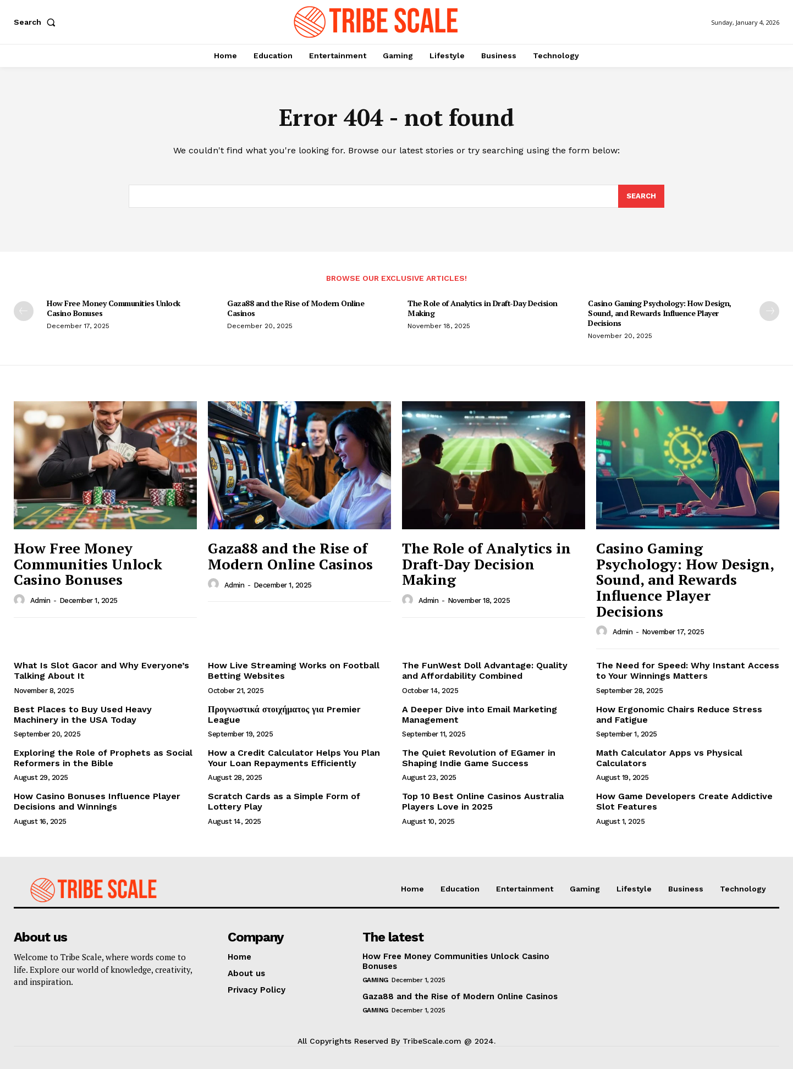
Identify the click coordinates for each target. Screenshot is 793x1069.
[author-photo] (21, 600)
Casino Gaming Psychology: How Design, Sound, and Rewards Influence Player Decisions (659, 313)
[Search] (641, 196)
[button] (37, 22)
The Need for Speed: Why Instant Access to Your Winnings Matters (687, 670)
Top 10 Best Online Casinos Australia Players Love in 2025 (483, 801)
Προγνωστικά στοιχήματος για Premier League (284, 714)
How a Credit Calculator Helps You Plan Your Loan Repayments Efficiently (294, 757)
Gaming (375, 980)
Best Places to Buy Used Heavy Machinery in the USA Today (83, 714)
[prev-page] (24, 311)
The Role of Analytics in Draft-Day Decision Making (482, 308)
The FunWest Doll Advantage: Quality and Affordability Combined (485, 670)
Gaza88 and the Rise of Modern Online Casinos (295, 308)
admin (40, 600)
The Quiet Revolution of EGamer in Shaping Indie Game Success (478, 757)
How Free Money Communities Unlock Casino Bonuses (113, 308)
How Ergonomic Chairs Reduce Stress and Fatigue (679, 714)
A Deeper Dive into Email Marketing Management (479, 714)
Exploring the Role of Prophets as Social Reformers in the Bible (103, 757)
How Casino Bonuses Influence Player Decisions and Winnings (97, 801)
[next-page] (769, 311)
